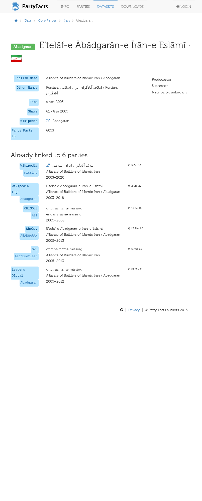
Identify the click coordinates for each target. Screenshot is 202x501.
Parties (83, 7)
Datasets (105, 7)
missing (31, 173)
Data (28, 20)
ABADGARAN (29, 236)
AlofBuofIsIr (26, 256)
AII (35, 215)
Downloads (132, 7)
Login (183, 7)
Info (65, 7)
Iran (67, 20)
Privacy (134, 310)
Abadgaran (29, 199)
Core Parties (47, 20)
